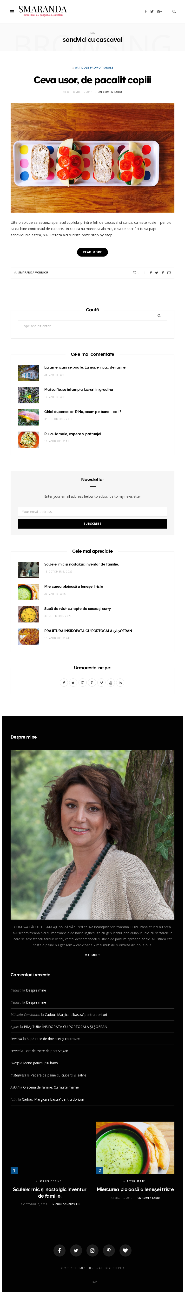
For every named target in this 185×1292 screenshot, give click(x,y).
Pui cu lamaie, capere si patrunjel (72, 434)
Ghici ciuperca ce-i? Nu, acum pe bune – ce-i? (82, 412)
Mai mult (92, 955)
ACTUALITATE (136, 1181)
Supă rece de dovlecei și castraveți (53, 1038)
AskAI (15, 1087)
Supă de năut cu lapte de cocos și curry (77, 609)
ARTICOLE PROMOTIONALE (94, 67)
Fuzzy (15, 1063)
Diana (15, 1050)
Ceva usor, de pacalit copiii (92, 79)
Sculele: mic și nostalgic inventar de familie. (81, 564)
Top (92, 1282)
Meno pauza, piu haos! (41, 1063)
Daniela (16, 1038)
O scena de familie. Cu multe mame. (51, 1087)
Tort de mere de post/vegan (46, 1050)
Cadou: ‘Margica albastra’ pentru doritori (76, 1014)
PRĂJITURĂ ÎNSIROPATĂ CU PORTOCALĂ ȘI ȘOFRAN (88, 631)
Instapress (18, 1075)
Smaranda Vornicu (33, 272)
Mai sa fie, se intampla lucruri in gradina (78, 389)
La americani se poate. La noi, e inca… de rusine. (85, 367)
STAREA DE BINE (50, 1181)
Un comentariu (110, 92)
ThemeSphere (84, 1268)
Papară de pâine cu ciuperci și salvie (58, 1075)
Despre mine (36, 990)
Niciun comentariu (66, 1204)
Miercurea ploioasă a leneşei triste (73, 586)
